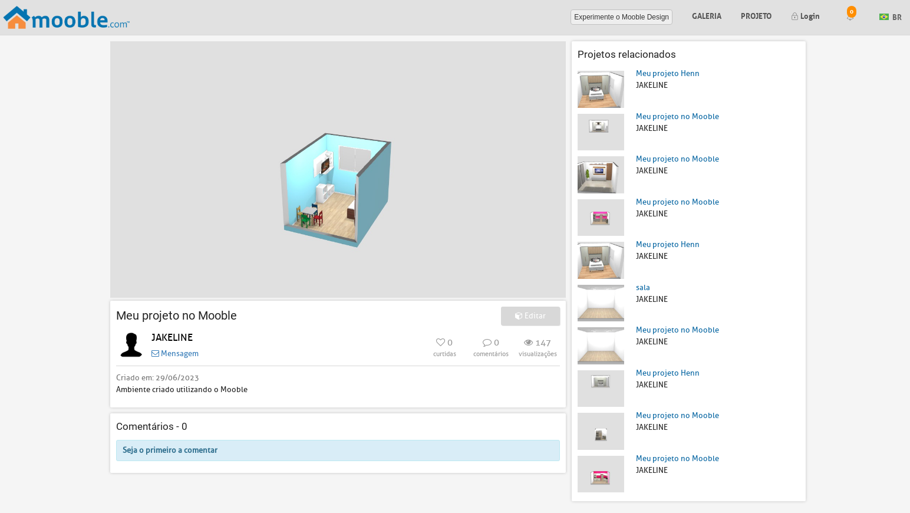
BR (890, 16)
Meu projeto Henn (668, 73)
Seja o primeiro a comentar (170, 450)
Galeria (706, 15)
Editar (530, 316)
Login (805, 15)
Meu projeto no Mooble (677, 116)
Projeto (756, 15)
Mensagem (175, 353)
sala (643, 287)
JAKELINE (172, 337)
